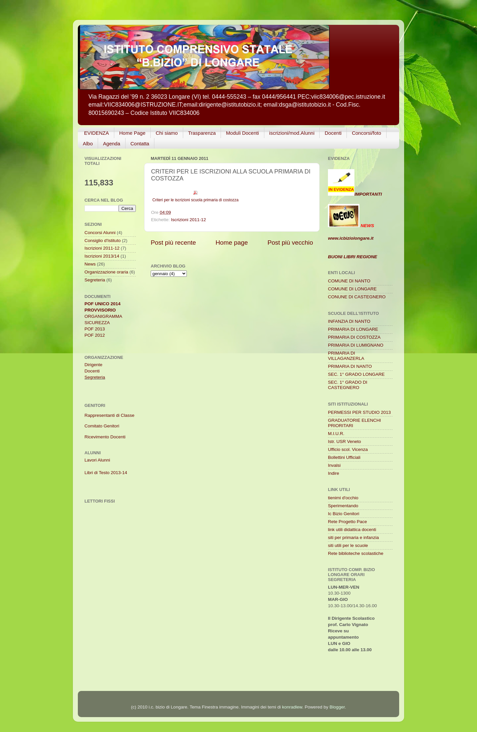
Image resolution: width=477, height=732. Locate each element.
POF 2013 (94, 328)
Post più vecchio (290, 242)
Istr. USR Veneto (344, 441)
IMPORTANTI (355, 194)
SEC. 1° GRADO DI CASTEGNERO (347, 385)
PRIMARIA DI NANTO (350, 366)
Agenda (111, 143)
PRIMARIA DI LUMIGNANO (355, 345)
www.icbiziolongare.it (351, 238)
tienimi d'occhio (343, 497)
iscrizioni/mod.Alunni (292, 133)
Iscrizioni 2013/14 (101, 256)
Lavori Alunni (97, 460)
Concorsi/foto (366, 133)
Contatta (140, 143)
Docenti (333, 133)
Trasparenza (202, 133)
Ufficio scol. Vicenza (348, 449)
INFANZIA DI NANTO (349, 321)
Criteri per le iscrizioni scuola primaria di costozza (195, 200)
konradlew (292, 707)
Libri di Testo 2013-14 (105, 472)
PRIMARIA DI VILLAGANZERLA (346, 356)
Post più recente (173, 242)
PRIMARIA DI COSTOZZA (354, 337)
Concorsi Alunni (100, 232)
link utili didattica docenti (352, 529)
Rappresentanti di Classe (109, 415)
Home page (232, 242)
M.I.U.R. (336, 433)
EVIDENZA (96, 133)
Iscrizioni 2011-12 (188, 219)
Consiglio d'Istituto (102, 240)
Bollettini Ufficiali (344, 457)
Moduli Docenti (242, 133)
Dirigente (93, 364)
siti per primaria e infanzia (353, 537)
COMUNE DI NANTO (349, 280)
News (90, 264)
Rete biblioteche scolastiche (355, 553)
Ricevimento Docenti (105, 436)
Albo (88, 143)
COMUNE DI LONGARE (352, 288)
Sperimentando (343, 505)
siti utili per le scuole (348, 545)
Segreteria (94, 279)
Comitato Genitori (101, 425)
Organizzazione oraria (106, 271)
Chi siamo (167, 133)
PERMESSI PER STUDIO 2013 (359, 412)
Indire (333, 473)
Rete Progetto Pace (347, 521)
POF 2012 (94, 335)
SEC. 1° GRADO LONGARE (356, 374)
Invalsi (334, 465)
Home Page (132, 133)
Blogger (337, 707)
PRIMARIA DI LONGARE (353, 329)
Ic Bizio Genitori (343, 513)
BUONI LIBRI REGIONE (352, 256)
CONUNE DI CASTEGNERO (357, 296)
